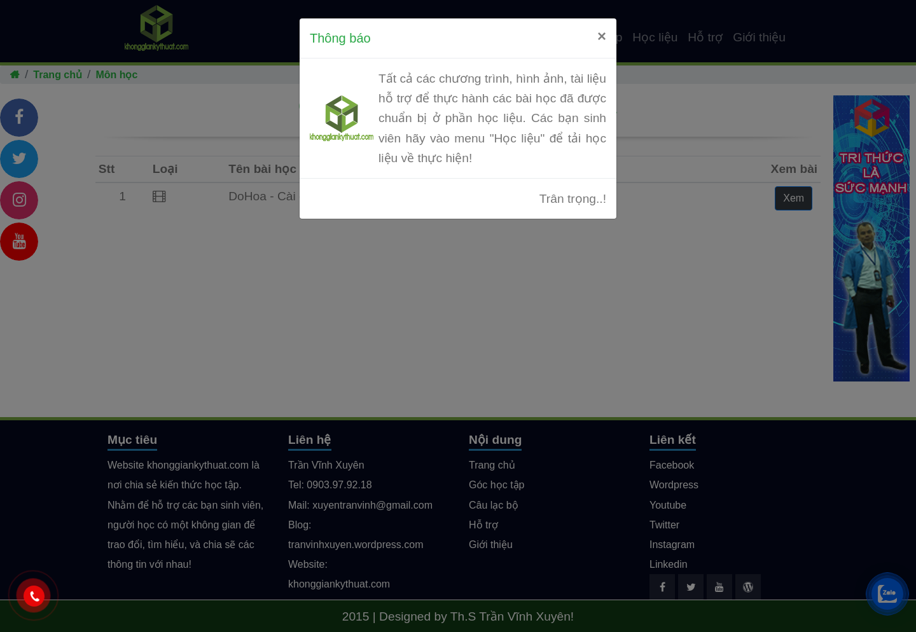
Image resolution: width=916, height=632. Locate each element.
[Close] (601, 36)
